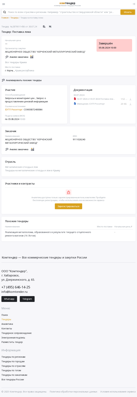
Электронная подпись (13, 337)
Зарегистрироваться (68, 206)
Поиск (4, 315)
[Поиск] (4, 12)
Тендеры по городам (12, 361)
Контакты (6, 328)
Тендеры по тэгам (11, 370)
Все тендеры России (12, 379)
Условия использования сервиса (118, 391)
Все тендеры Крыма (16, 62)
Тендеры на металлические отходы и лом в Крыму (32, 170)
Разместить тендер (12, 342)
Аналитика (7, 324)
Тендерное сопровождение (16, 333)
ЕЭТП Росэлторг (14, 109)
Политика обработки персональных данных (73, 391)
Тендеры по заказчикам (14, 375)
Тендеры (6, 319)
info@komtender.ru (14, 292)
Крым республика (24, 70)
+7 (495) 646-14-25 (15, 287)
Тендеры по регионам (13, 356)
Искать (128, 12)
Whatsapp (9, 299)
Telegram (27, 299)
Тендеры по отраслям (13, 366)
